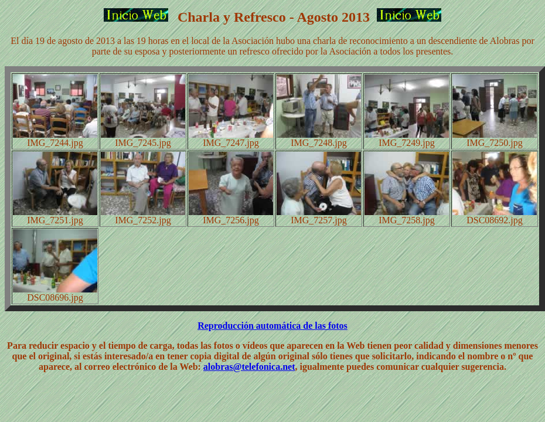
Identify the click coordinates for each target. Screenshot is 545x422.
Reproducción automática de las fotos (272, 326)
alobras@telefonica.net (249, 367)
